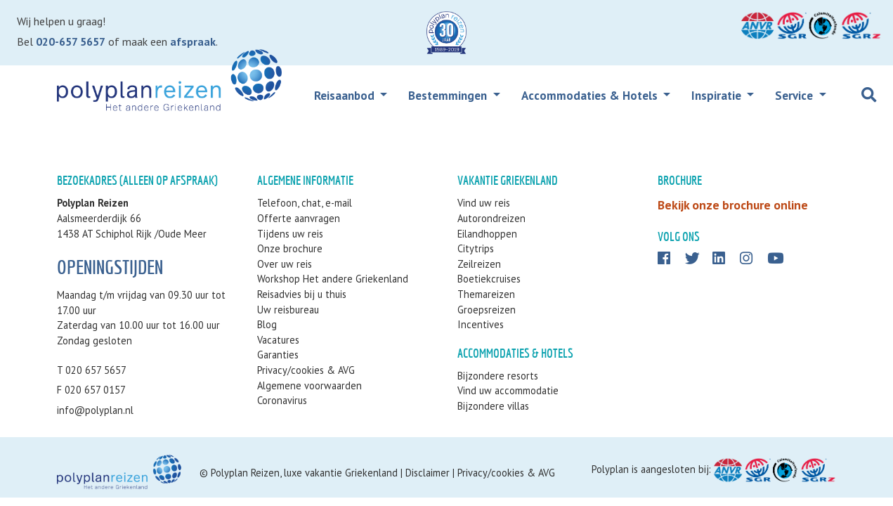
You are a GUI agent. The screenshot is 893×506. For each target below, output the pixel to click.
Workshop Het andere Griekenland (332, 278)
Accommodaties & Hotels (590, 95)
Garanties (278, 354)
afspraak (193, 41)
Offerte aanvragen (298, 218)
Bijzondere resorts (497, 375)
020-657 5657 (70, 41)
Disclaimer (427, 472)
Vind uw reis (483, 202)
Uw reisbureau (288, 309)
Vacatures (278, 339)
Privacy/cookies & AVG (306, 370)
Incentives (480, 324)
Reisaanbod (345, 95)
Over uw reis (284, 264)
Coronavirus (282, 400)
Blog (267, 324)
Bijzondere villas (493, 406)
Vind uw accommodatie (508, 390)
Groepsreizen (486, 309)
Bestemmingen (449, 95)
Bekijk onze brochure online (733, 205)
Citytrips (475, 248)
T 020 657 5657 (91, 370)
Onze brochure (289, 248)
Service (795, 95)
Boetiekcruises (489, 278)
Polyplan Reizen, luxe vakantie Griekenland (304, 472)
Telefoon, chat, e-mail (304, 202)
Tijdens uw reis (290, 233)
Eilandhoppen (487, 233)
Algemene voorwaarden (309, 385)
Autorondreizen (491, 218)
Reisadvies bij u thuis (301, 294)
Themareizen (486, 294)
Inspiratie (717, 95)
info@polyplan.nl (95, 410)
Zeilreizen (479, 264)
